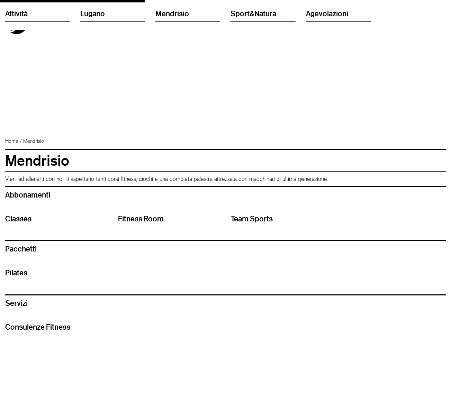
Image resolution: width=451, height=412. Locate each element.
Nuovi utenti (393, 15)
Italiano (313, 15)
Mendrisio (172, 133)
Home (11, 157)
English (313, 22)
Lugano (92, 133)
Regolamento (395, 29)
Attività (16, 133)
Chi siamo (391, 22)
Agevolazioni (327, 133)
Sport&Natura (253, 133)
